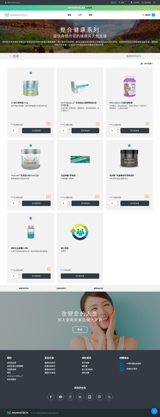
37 (48, 124)
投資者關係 (11, 379)
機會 (90, 15)
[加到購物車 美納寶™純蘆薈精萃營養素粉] (134, 203)
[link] (154, 411)
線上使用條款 (87, 369)
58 (147, 196)
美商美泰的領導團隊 (15, 366)
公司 (80, 15)
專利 (9, 373)
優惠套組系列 (98, 288)
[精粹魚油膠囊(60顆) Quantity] (15, 275)
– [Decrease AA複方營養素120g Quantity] (19, 132)
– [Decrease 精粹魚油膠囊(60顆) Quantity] (19, 277)
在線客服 (146, 2)
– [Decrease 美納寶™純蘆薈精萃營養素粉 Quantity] (117, 204)
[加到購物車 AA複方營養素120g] (36, 130)
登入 (114, 2)
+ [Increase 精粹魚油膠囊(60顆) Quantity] (19, 274)
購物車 (148, 15)
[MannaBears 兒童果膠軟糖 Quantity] (113, 130)
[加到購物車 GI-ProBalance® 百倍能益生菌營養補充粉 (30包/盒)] (85, 130)
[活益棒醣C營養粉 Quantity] (65, 203)
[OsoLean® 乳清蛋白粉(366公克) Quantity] (15, 203)
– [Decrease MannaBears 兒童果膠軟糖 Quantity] (117, 132)
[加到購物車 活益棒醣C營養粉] (85, 203)
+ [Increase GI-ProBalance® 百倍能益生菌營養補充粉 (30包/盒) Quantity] (68, 129)
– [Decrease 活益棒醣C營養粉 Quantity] (68, 204)
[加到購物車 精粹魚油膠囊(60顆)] (36, 276)
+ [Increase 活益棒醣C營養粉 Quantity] (68, 202)
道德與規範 (11, 369)
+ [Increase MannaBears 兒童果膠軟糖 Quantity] (117, 129)
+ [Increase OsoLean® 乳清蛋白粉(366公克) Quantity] (19, 202)
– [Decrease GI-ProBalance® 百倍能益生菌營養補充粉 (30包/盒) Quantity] (68, 132)
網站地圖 (85, 373)
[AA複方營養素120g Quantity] (15, 130)
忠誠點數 (88, 8)
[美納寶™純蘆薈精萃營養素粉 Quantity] (113, 203)
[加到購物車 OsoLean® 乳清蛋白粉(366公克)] (36, 203)
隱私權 (84, 366)
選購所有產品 (50, 373)
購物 (69, 15)
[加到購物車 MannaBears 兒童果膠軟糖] (134, 130)
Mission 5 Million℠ (15, 376)
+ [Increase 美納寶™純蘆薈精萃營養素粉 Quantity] (117, 202)
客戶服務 (85, 363)
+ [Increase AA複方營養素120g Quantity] (19, 129)
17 (48, 196)
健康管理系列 (134, 56)
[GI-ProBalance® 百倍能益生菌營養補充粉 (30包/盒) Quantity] (65, 130)
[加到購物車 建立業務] (80, 276)
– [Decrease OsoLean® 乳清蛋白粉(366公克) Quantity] (19, 204)
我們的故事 (11, 363)
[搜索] (124, 2)
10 (97, 196)
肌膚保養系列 (61, 288)
